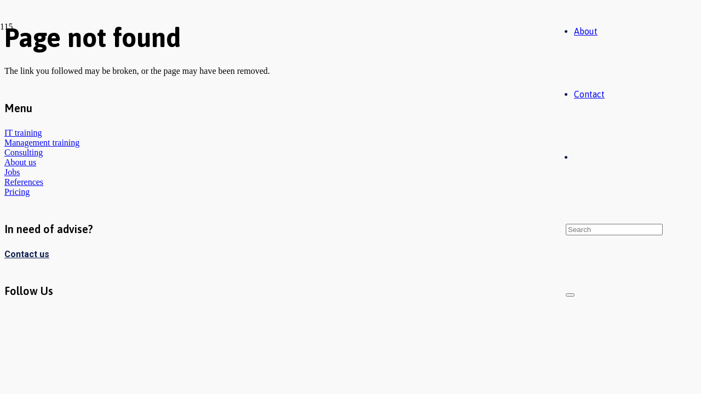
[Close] (570, 295)
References (23, 182)
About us (20, 162)
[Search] (614, 229)
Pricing (17, 191)
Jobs (12, 172)
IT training (23, 132)
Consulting (23, 152)
